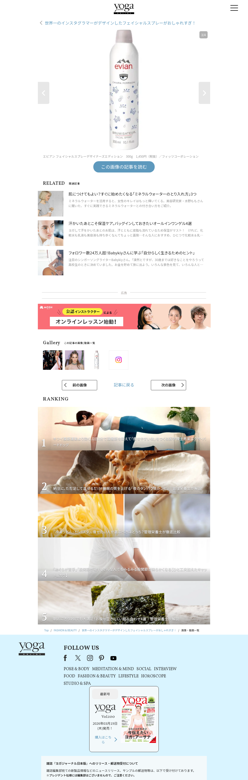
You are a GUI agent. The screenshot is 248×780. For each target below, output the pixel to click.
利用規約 (94, 768)
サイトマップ (182, 768)
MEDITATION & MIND (111, 669)
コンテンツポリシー (145, 768)
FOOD (68, 676)
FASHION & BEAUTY (95, 676)
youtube (111, 658)
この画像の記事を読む (124, 166)
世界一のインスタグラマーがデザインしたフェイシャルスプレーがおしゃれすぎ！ (120, 22)
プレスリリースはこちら (72, 768)
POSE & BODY (75, 669)
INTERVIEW (163, 669)
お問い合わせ (45, 768)
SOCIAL (142, 669)
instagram (88, 658)
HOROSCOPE (152, 676)
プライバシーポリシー (117, 768)
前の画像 (79, 384)
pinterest (100, 658)
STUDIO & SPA (75, 684)
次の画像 (168, 384)
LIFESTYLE (127, 676)
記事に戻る (124, 384)
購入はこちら (192, 696)
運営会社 (166, 768)
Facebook (65, 658)
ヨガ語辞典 (201, 768)
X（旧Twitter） (76, 658)
